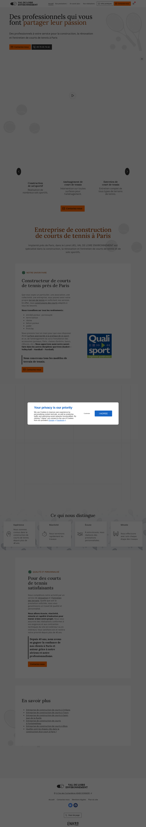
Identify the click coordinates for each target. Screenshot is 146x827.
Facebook (60, 420)
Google (51, 420)
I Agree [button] (103, 413)
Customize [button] (87, 413)
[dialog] (73, 413)
